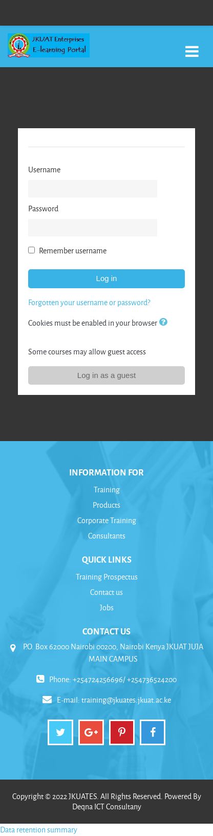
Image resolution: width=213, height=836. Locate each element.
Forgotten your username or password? (89, 302)
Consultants (106, 535)
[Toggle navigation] (192, 46)
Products (106, 505)
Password (43, 208)
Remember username (72, 250)
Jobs (107, 607)
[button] (165, 323)
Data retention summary (38, 829)
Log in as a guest (106, 375)
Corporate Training (106, 520)
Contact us (106, 592)
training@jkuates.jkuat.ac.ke (126, 699)
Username (44, 169)
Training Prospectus (107, 576)
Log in (106, 278)
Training (107, 489)
